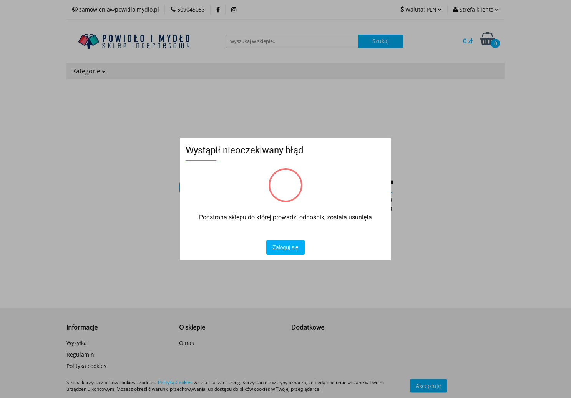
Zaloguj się (285, 247)
